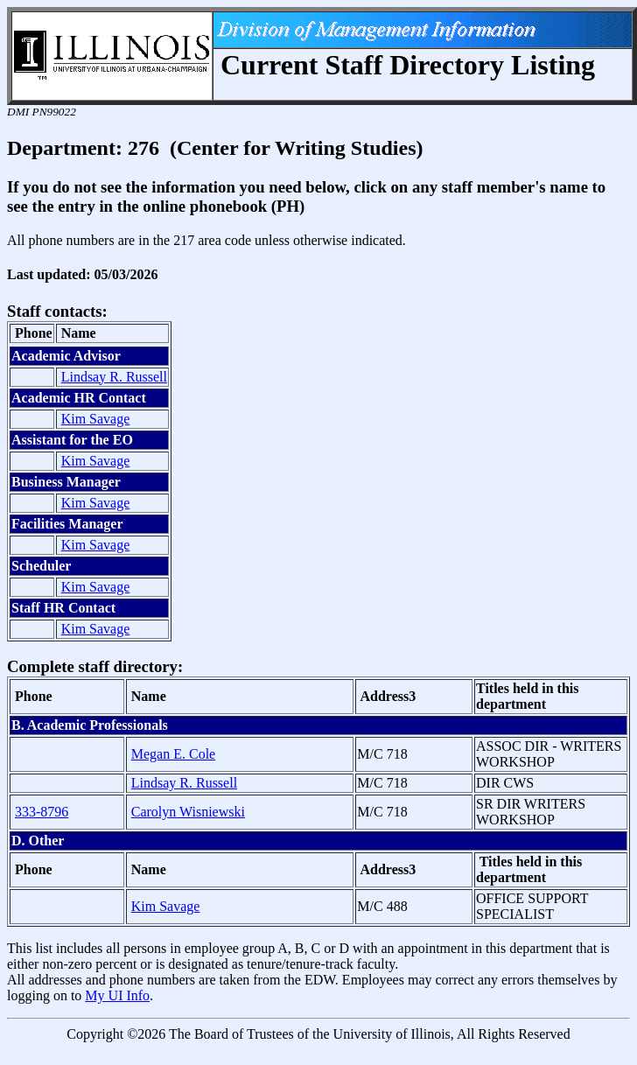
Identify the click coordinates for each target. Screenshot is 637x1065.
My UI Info (117, 995)
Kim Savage (95, 418)
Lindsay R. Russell (114, 376)
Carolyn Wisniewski (188, 811)
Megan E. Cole (173, 753)
